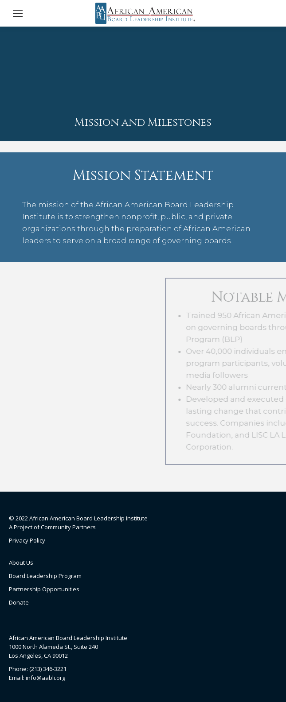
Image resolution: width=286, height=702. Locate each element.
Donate (19, 602)
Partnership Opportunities (44, 589)
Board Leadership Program (45, 576)
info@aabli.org (45, 678)
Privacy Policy (27, 540)
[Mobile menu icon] (18, 13)
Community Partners (68, 527)
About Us (21, 562)
